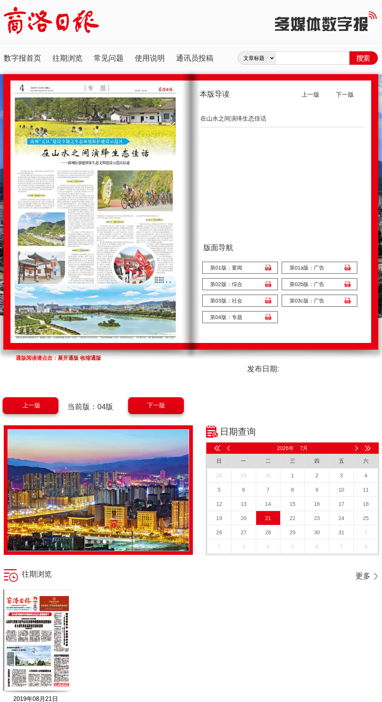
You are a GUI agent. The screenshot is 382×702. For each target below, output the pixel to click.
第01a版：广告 (306, 268)
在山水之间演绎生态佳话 (233, 118)
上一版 (31, 405)
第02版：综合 (226, 284)
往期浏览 (67, 58)
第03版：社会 (226, 301)
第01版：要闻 (226, 268)
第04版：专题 (226, 317)
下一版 (156, 405)
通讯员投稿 (194, 58)
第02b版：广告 (306, 284)
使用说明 (150, 58)
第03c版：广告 (306, 301)
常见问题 (109, 58)
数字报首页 (22, 58)
